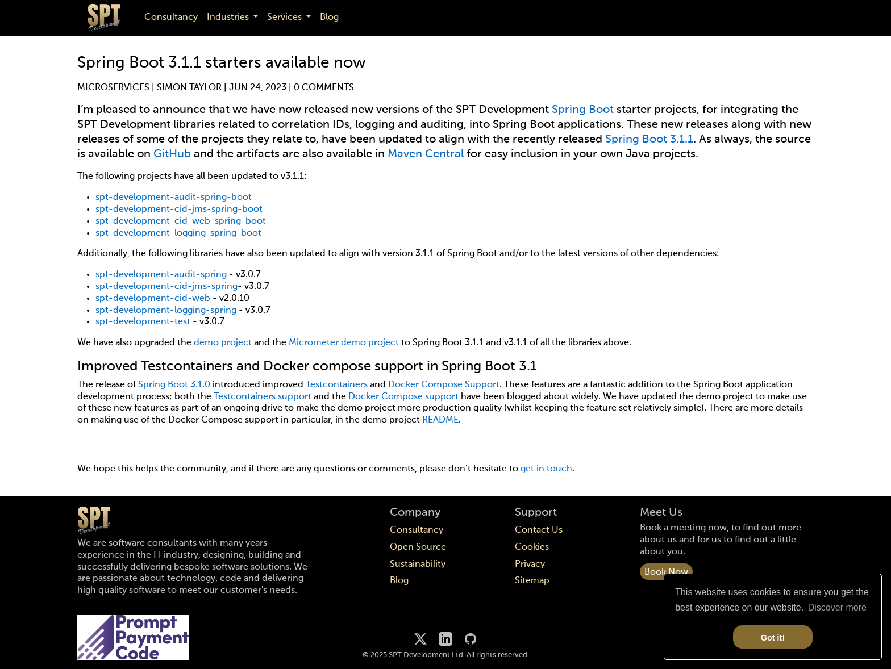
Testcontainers (337, 385)
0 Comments (324, 88)
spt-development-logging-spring (165, 310)
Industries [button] (229, 17)
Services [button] (285, 17)
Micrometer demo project (344, 343)
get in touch (546, 469)
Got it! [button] (773, 637)
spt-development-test (142, 322)
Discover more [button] (837, 607)
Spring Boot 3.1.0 (174, 385)
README (440, 420)
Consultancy (171, 17)
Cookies (532, 547)
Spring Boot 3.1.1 (649, 139)
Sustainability (418, 564)
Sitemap (532, 581)
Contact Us (539, 530)
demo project (223, 343)
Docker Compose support (403, 397)
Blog (329, 17)
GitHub (172, 154)
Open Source (418, 547)
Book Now (666, 572)
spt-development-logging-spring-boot (178, 233)
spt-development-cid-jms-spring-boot (179, 209)
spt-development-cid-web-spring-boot (180, 221)
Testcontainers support (262, 397)
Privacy (530, 564)
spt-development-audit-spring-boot (173, 197)
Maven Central (426, 154)
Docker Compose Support (443, 385)
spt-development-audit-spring (161, 274)
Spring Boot (583, 110)
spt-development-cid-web (152, 298)
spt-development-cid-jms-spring (166, 286)
